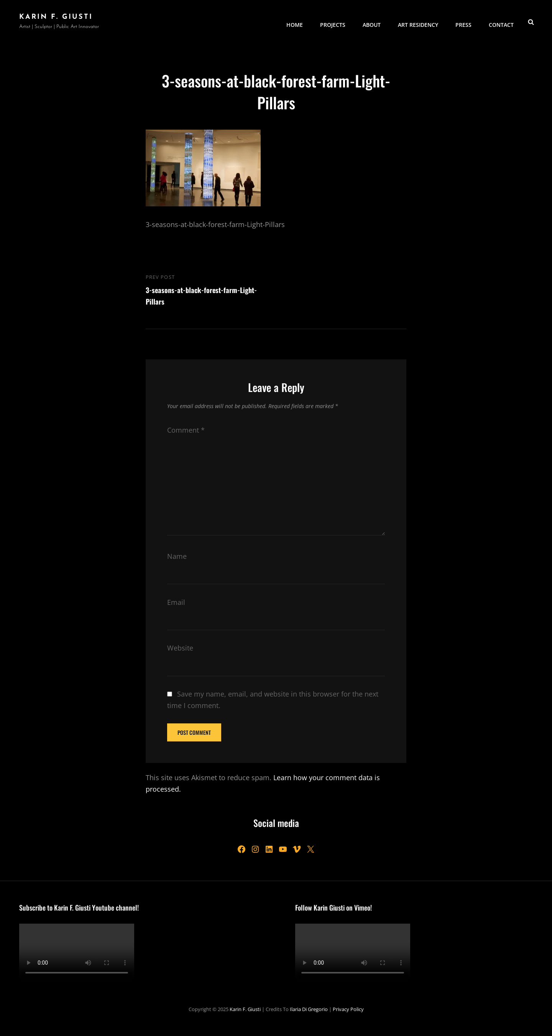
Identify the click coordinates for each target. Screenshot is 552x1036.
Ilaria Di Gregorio (309, 1009)
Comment (186, 430)
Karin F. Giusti (56, 17)
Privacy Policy (348, 1009)
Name (177, 556)
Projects (332, 21)
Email (176, 602)
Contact (501, 21)
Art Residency (418, 21)
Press (463, 21)
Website (180, 647)
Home (294, 21)
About (372, 21)
